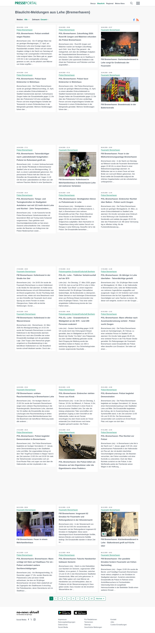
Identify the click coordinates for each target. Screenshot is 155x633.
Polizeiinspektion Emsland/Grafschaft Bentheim (77, 271)
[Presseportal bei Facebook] (28, 620)
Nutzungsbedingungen (66, 623)
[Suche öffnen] (131, 3)
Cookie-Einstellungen (118, 625)
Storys (93, 3)
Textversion (88, 623)
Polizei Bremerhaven (25, 30)
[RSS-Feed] (137, 20)
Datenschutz (63, 625)
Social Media (63, 628)
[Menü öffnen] (138, 3)
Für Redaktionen (90, 620)
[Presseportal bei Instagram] (34, 620)
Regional (109, 3)
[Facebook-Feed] (134, 20)
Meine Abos (120, 3)
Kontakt (113, 620)
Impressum (62, 620)
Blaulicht (101, 3)
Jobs (112, 623)
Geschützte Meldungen (93, 628)
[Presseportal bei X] (30, 620)
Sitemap (87, 625)
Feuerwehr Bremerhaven (110, 30)
